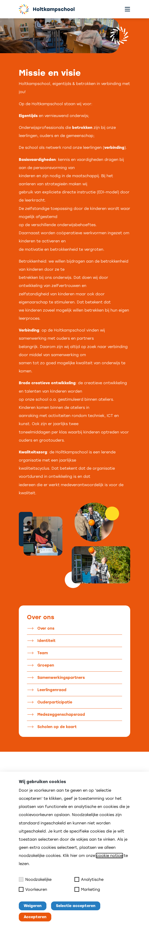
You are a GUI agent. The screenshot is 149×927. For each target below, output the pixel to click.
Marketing (87, 889)
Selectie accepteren (75, 906)
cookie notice (109, 855)
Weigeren (33, 906)
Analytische (89, 879)
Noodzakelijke (35, 879)
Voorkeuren (33, 889)
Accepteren (35, 917)
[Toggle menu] (127, 9)
